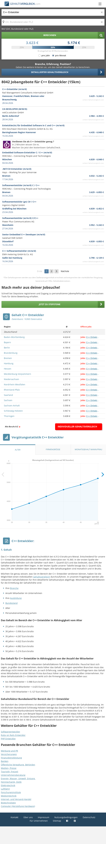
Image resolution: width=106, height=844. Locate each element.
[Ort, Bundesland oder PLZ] (53, 22)
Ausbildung (16, 598)
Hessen (7, 368)
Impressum (43, 817)
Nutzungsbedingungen (66, 817)
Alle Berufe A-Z (11, 426)
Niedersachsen (11, 379)
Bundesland (11, 603)
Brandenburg (10, 352)
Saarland (8, 395)
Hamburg (8, 363)
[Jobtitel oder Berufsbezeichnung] (53, 12)
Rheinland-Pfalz (12, 389)
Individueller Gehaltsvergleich (77, 426)
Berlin (7, 347)
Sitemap (57, 820)
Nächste (65, 271)
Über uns (28, 817)
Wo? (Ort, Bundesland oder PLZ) (17, 28)
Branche (14, 588)
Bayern (7, 342)
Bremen (8, 358)
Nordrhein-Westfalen (14, 384)
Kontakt (14, 817)
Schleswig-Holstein (13, 410)
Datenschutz (89, 817)
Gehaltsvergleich (41, 576)
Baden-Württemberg (14, 337)
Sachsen (8, 400)
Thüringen (9, 416)
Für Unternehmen (39, 820)
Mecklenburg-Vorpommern (17, 374)
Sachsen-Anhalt (12, 405)
